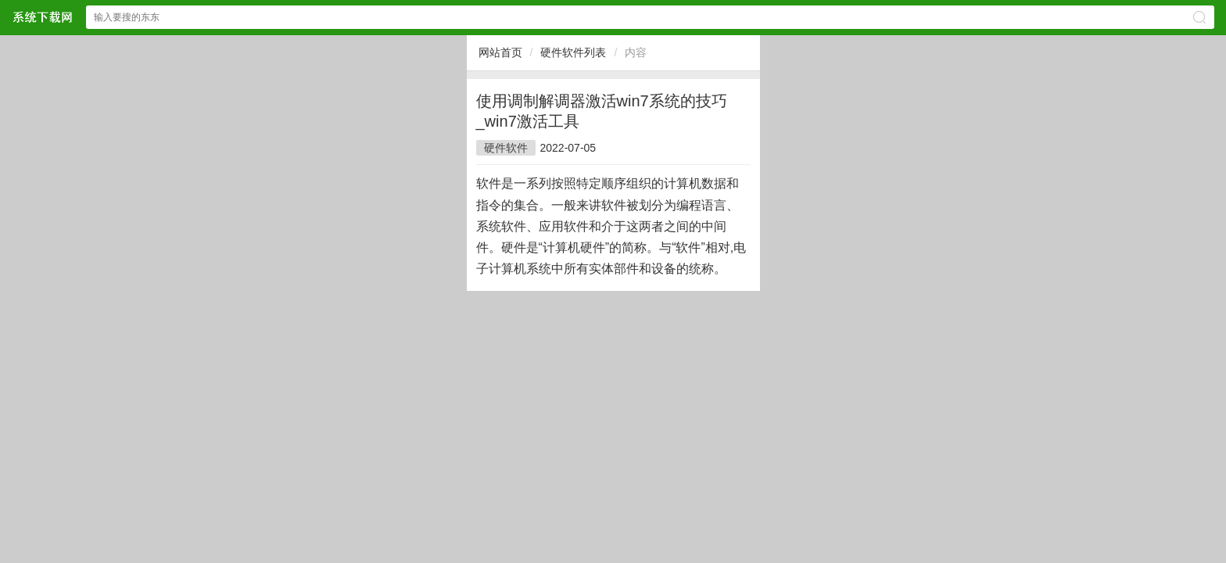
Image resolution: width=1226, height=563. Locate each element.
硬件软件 (506, 148)
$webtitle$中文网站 (42, 16)
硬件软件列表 (573, 52)
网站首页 (500, 52)
